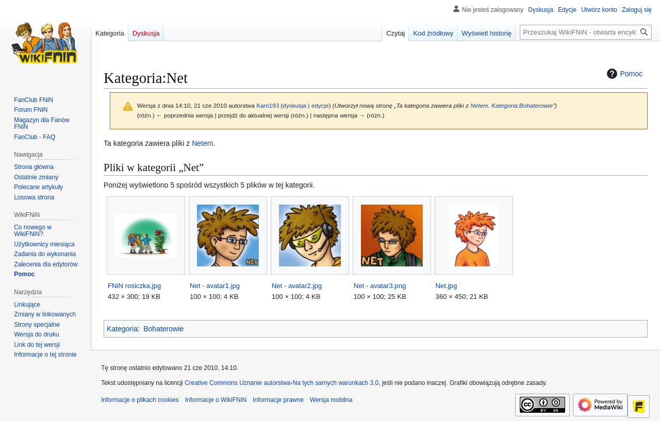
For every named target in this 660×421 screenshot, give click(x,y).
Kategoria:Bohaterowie (522, 105)
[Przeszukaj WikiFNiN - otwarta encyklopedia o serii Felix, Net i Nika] (586, 32)
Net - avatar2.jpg (297, 286)
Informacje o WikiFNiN (215, 399)
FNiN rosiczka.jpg (134, 286)
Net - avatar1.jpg (215, 286)
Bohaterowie (163, 329)
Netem (479, 105)
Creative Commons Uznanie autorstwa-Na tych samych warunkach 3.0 (281, 382)
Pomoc (623, 74)
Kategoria (122, 329)
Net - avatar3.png (380, 286)
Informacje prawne (278, 399)
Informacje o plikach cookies (140, 399)
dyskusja (294, 105)
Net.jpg (446, 286)
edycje (320, 105)
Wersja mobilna (331, 399)
